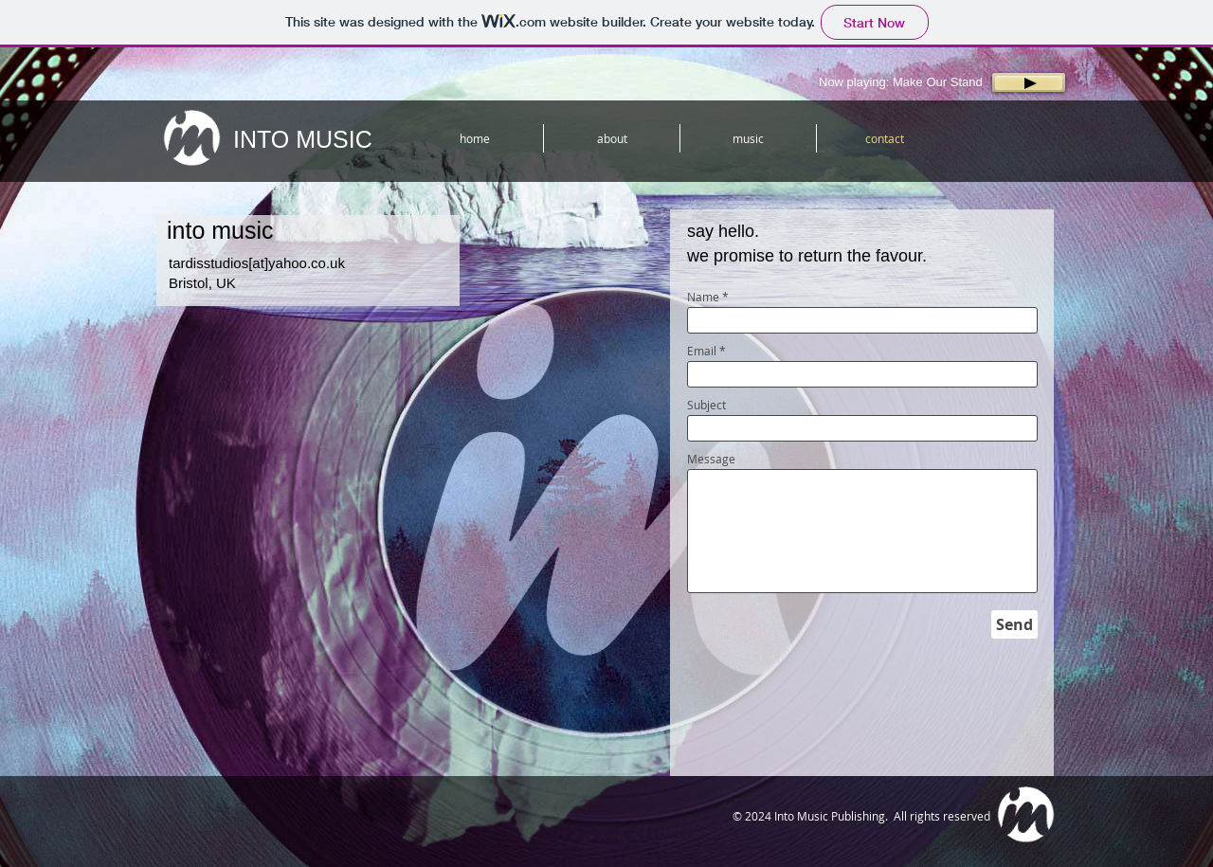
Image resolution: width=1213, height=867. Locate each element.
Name (703, 296)
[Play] (1028, 82)
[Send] (1014, 624)
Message (711, 458)
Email (701, 350)
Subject (706, 404)
